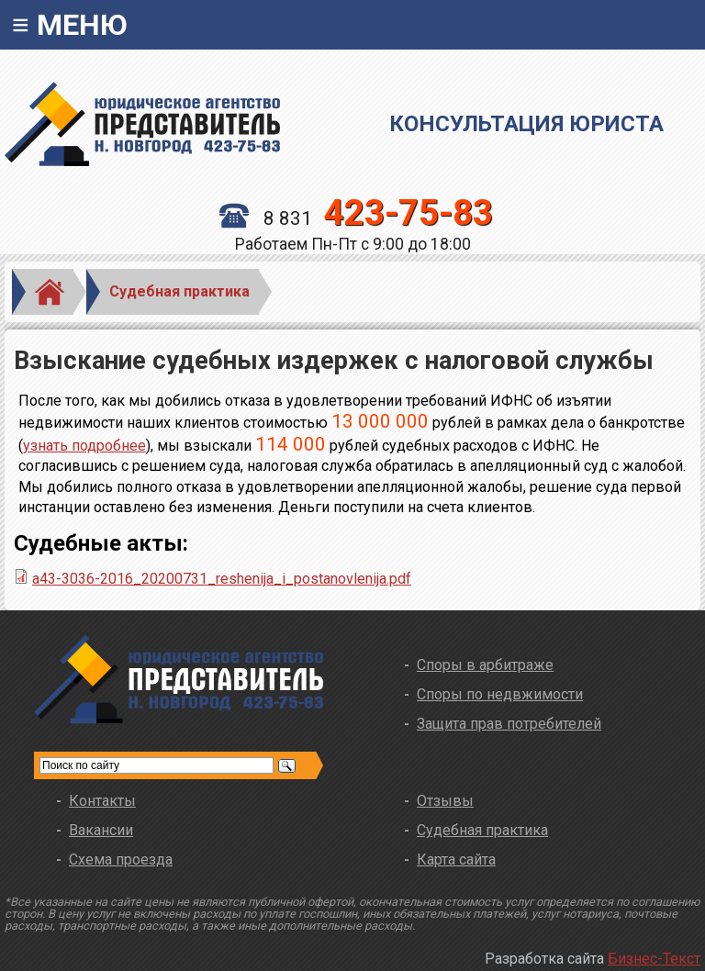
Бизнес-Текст (654, 958)
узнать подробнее (84, 445)
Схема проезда (121, 859)
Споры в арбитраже (485, 665)
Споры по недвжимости (500, 694)
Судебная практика (179, 291)
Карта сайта (456, 859)
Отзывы (445, 800)
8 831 (356, 218)
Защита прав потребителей (509, 723)
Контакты (102, 800)
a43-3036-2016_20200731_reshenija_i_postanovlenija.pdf (221, 578)
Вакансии (101, 830)
